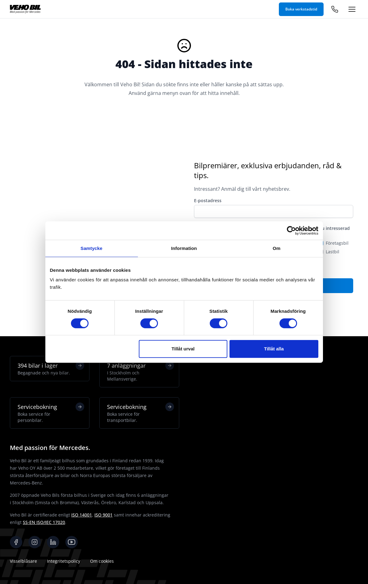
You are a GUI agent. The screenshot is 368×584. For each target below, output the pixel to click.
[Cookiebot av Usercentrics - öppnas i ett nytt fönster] (291, 230)
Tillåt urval (183, 348)
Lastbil (332, 252)
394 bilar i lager (51, 368)
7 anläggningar (140, 371)
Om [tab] (276, 248)
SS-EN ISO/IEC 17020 (44, 522)
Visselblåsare (23, 561)
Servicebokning (51, 412)
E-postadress (207, 200)
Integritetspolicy (63, 561)
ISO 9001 (103, 515)
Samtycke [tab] (91, 248)
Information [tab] (184, 248)
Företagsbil (337, 243)
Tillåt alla (274, 348)
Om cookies (102, 561)
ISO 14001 (81, 515)
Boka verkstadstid (301, 9)
